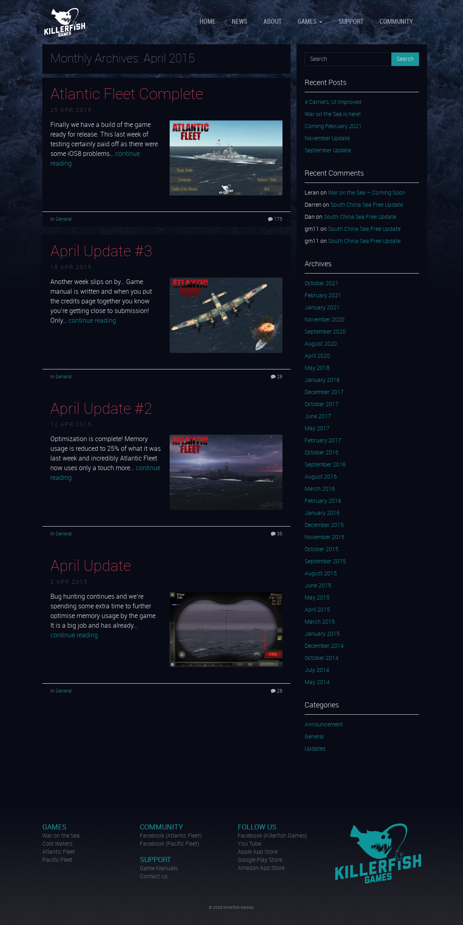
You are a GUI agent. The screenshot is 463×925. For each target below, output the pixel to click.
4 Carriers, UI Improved (333, 102)
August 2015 (321, 574)
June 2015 (318, 586)
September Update (328, 150)
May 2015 (317, 598)
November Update (327, 138)
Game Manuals (159, 868)
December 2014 (324, 646)
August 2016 (321, 477)
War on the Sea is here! (333, 114)
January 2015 (322, 634)
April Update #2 (101, 409)
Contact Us (154, 876)
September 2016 (325, 465)
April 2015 (317, 610)
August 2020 (321, 344)
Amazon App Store (261, 868)
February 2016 (323, 501)
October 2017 (321, 404)
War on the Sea (61, 836)
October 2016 (321, 453)
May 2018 (317, 368)
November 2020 (325, 320)
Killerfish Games (65, 22)
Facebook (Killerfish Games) (272, 836)
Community (396, 22)
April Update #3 (101, 252)
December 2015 (324, 525)
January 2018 (322, 380)
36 (276, 534)
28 (276, 377)
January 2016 (322, 513)
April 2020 (317, 356)
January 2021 (322, 308)
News (239, 22)
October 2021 (321, 283)
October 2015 (321, 549)
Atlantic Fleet (58, 852)
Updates (315, 749)
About (273, 22)
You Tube (249, 844)
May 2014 (317, 682)
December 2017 (324, 392)
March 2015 (320, 622)
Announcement (324, 725)
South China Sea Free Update (366, 205)
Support (350, 22)
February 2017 (323, 441)
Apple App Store (258, 852)
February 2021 (323, 296)
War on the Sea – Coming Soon (366, 193)
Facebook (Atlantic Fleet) (170, 836)
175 (275, 219)
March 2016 (320, 489)
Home (207, 22)
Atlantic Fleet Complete (126, 95)
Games (310, 22)
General (64, 219)
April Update (90, 566)
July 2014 (317, 670)
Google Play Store (260, 860)
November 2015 (325, 537)
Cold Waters (57, 844)
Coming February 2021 (333, 126)
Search (405, 59)
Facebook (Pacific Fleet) (169, 844)
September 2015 (325, 561)
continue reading (92, 320)
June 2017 (318, 416)
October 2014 (321, 658)
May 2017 (317, 428)
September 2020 (325, 332)
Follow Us (257, 827)
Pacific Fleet (57, 860)
